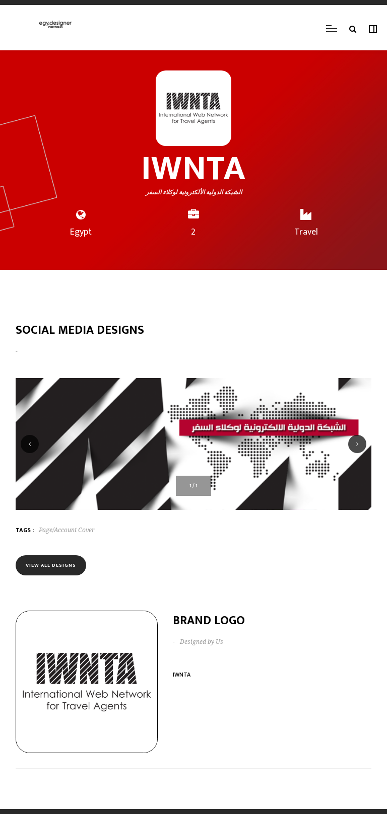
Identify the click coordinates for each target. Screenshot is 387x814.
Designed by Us (201, 641)
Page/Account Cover (67, 530)
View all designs (51, 565)
